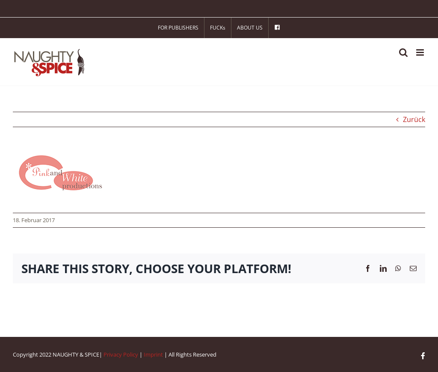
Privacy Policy (121, 354)
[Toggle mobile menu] (420, 52)
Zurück (414, 119)
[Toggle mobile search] (403, 52)
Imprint (153, 354)
